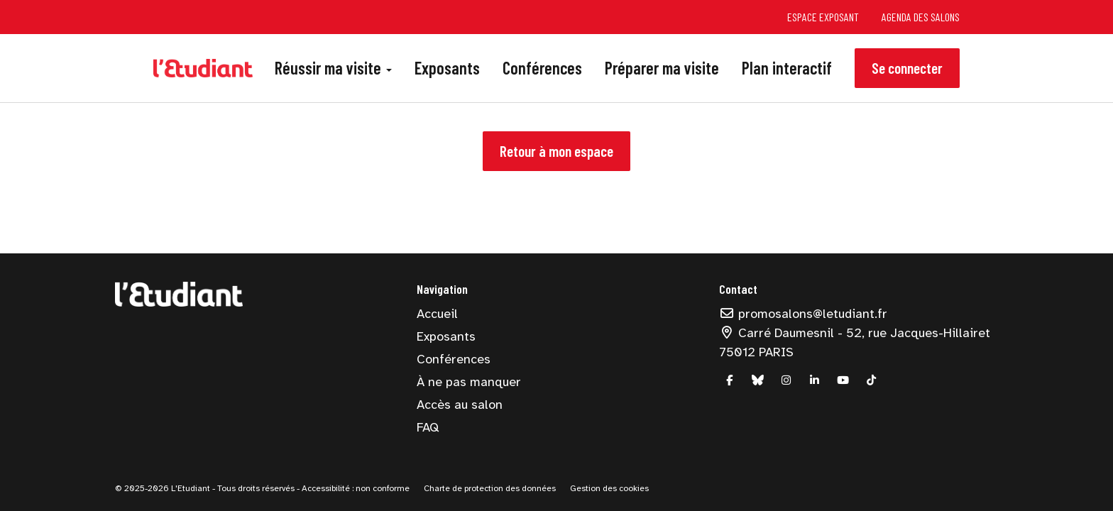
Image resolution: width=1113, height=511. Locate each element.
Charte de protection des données (490, 488)
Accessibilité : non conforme (355, 488)
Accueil (437, 314)
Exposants (447, 67)
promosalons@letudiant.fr (803, 314)
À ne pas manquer (469, 382)
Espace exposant (823, 16)
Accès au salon (460, 404)
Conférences (542, 67)
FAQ (428, 427)
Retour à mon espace (556, 151)
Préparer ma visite (662, 67)
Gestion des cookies (609, 488)
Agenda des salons (921, 16)
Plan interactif (787, 67)
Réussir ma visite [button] (333, 67)
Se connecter (907, 68)
